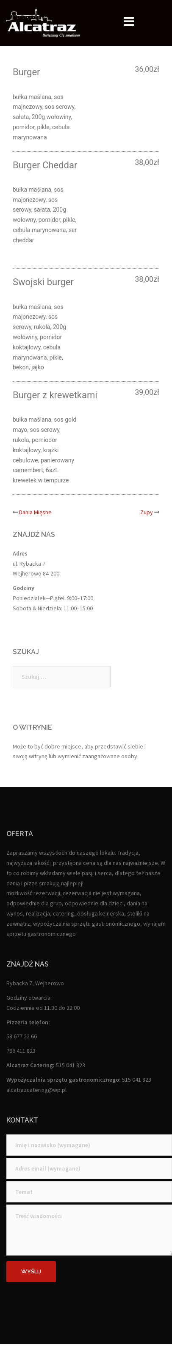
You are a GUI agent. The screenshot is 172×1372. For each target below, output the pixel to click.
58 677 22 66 (21, 1036)
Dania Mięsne (35, 512)
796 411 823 (21, 1051)
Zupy (146, 512)
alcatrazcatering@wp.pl (36, 1090)
